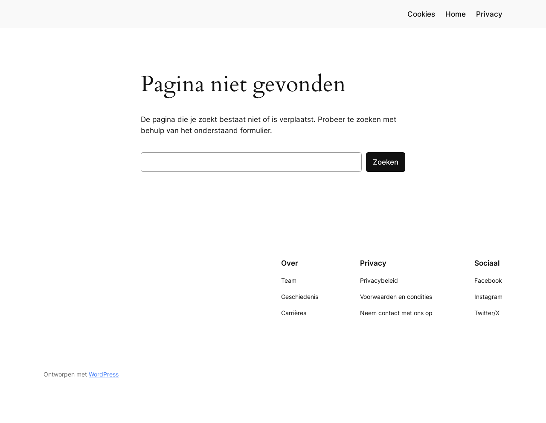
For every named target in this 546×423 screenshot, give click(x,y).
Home (455, 14)
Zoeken (385, 162)
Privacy (489, 14)
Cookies (421, 14)
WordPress (104, 374)
